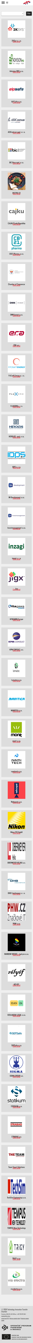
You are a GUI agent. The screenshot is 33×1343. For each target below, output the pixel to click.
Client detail (16, 42)
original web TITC (5, 1318)
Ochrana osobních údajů (15, 1318)
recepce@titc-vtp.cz (5, 1316)
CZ (7, 3)
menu (3, 3)
